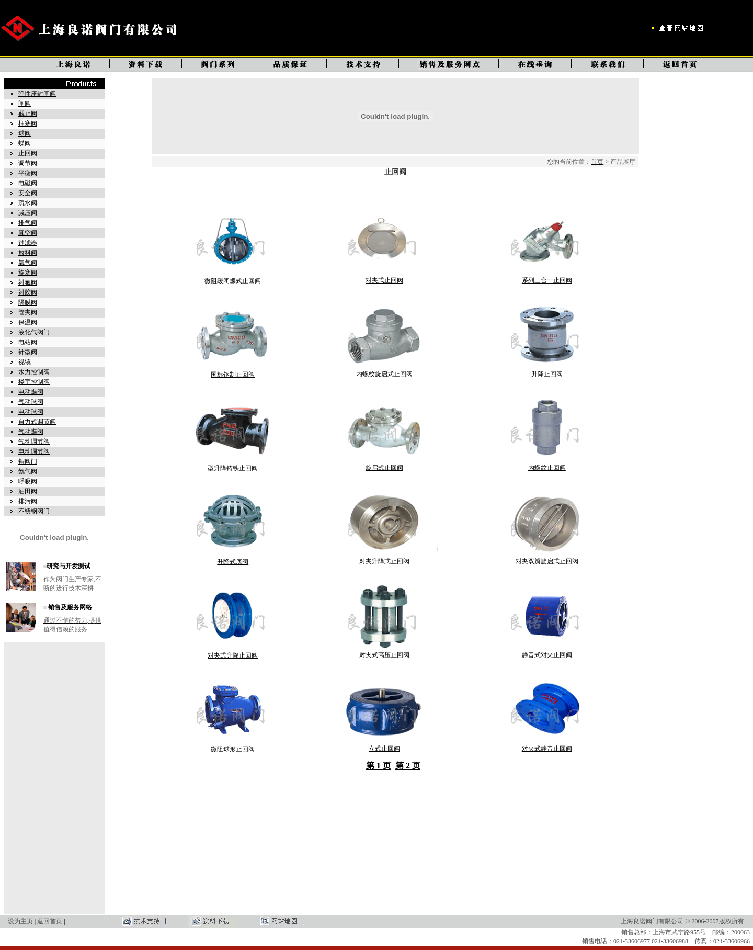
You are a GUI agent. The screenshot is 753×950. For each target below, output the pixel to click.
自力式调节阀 (37, 421)
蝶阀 (24, 143)
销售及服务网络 (70, 607)
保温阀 (27, 322)
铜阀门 (27, 461)
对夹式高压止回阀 (384, 655)
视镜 (24, 362)
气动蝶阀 (30, 431)
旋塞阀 (27, 272)
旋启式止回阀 (384, 467)
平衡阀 (27, 173)
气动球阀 (30, 401)
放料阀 (27, 252)
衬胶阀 (27, 292)
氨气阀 (27, 471)
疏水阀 (27, 203)
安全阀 (27, 193)
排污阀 (27, 501)
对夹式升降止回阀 (233, 655)
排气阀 (27, 223)
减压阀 (27, 213)
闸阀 (24, 103)
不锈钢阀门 (34, 511)
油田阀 (27, 491)
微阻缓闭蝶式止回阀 (232, 281)
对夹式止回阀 (384, 280)
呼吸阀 (27, 481)
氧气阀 (27, 262)
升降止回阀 (547, 374)
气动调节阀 (34, 441)
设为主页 (20, 921)
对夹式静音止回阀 (547, 748)
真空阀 (27, 232)
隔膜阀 (27, 302)
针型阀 (27, 352)
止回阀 (27, 153)
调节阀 (27, 163)
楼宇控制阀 (34, 382)
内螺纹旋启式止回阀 (384, 374)
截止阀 (27, 113)
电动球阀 (30, 411)
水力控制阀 (34, 372)
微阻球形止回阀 (233, 749)
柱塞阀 (27, 123)
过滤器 (27, 242)
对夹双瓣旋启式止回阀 (547, 561)
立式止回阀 (384, 748)
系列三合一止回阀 (547, 280)
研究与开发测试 (68, 566)
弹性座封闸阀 (37, 93)
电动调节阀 (34, 451)
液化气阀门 (34, 332)
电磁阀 (27, 183)
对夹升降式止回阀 (384, 561)
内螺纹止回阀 (547, 467)
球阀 (24, 133)
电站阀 (27, 342)
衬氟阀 (27, 282)
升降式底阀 (232, 562)
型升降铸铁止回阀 (233, 468)
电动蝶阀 (30, 391)
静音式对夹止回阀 (547, 655)
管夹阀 (27, 312)
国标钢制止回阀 (233, 374)
